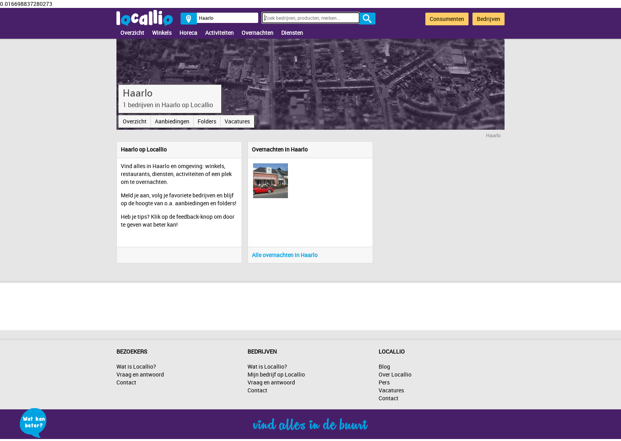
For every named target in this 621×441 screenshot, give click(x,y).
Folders (207, 121)
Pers (384, 382)
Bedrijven (488, 19)
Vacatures (237, 121)
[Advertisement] (310, 304)
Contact (126, 382)
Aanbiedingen (172, 121)
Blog (384, 366)
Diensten (292, 32)
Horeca (188, 32)
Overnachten (257, 32)
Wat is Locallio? (136, 366)
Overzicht (132, 32)
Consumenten (447, 19)
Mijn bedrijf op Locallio (276, 374)
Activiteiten (219, 32)
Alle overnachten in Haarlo (285, 255)
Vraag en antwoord (140, 374)
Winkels (161, 32)
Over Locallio (395, 374)
